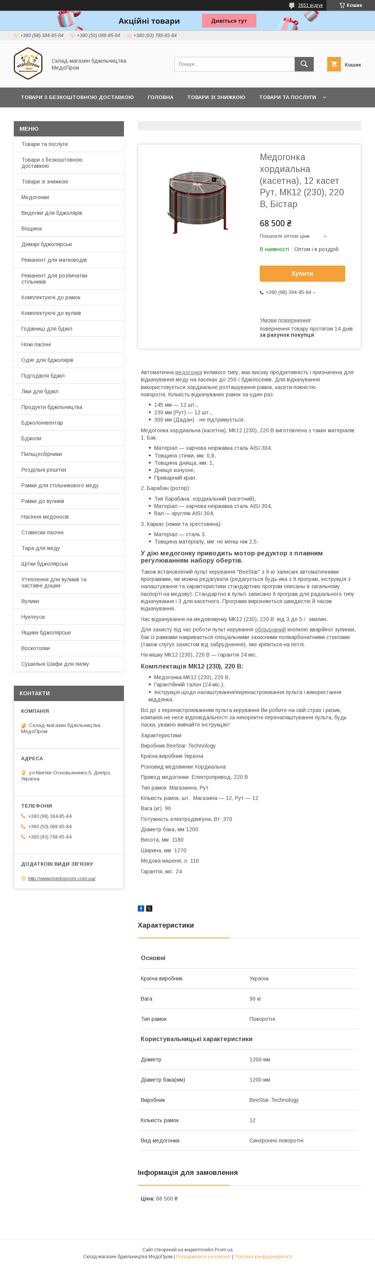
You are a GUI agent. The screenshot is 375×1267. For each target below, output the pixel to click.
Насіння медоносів (45, 517)
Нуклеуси (33, 617)
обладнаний (270, 629)
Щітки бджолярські (44, 564)
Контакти (73, 117)
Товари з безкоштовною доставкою (52, 163)
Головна (160, 97)
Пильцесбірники (41, 454)
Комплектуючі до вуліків (51, 313)
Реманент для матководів (54, 260)
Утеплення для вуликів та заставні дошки (53, 582)
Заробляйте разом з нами (189, 117)
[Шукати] (304, 64)
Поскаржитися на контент (203, 1256)
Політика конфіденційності (263, 1256)
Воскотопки (35, 648)
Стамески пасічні (42, 532)
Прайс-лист (118, 117)
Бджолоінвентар (42, 423)
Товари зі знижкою (216, 97)
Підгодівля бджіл (43, 376)
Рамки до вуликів (42, 501)
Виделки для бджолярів (51, 213)
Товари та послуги (287, 97)
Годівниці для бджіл (46, 329)
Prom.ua (224, 1249)
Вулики (30, 601)
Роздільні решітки (43, 470)
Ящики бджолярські (46, 632)
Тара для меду (40, 548)
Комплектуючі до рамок (50, 297)
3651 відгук (310, 5)
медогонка (188, 372)
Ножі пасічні (36, 344)
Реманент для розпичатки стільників (54, 279)
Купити (302, 273)
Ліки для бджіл (40, 391)
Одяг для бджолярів (47, 360)
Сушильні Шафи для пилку (55, 664)
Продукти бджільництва (51, 407)
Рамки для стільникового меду (60, 485)
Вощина (31, 228)
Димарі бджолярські (46, 244)
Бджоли (31, 438)
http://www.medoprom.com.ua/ (62, 878)
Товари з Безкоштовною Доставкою (77, 97)
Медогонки (35, 197)
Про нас (33, 117)
